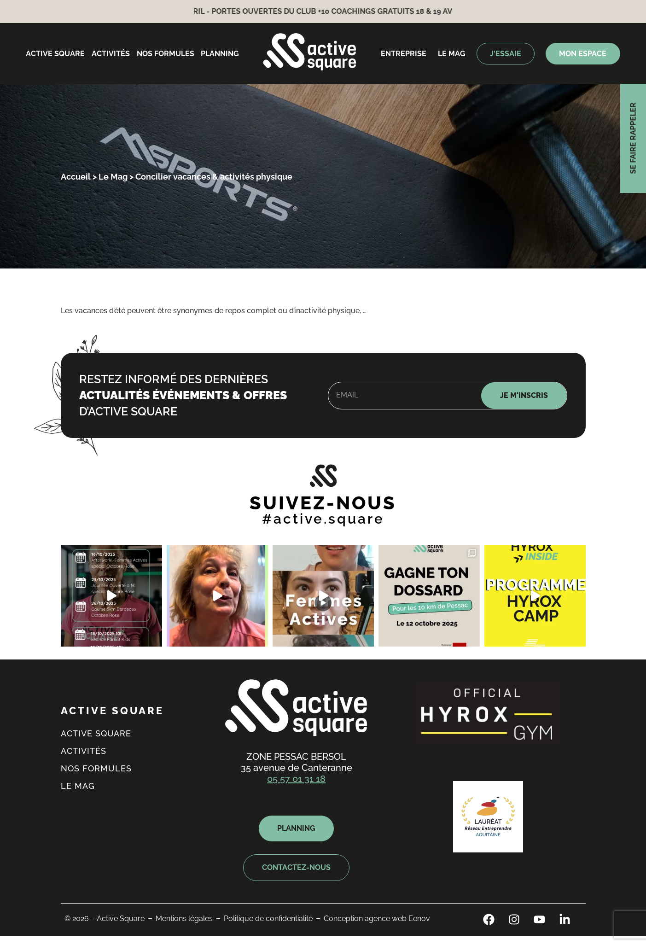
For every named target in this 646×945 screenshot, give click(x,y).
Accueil (76, 176)
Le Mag (113, 176)
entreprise (403, 53)
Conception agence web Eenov (377, 918)
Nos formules (165, 53)
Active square (55, 53)
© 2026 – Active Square (104, 918)
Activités (111, 53)
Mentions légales (184, 918)
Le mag (452, 53)
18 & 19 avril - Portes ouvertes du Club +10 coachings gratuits (294, 11)
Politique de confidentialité (268, 918)
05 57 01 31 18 (296, 778)
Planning (220, 53)
